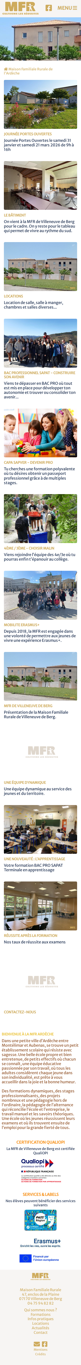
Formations (41, 1314)
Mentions (41, 1350)
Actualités (40, 1328)
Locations (40, 1323)
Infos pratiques (41, 1318)
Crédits (40, 1354)
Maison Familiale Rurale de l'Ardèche (28, 71)
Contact (41, 1332)
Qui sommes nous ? (40, 1310)
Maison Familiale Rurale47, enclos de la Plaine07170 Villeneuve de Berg (40, 1294)
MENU (67, 8)
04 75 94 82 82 (40, 1303)
